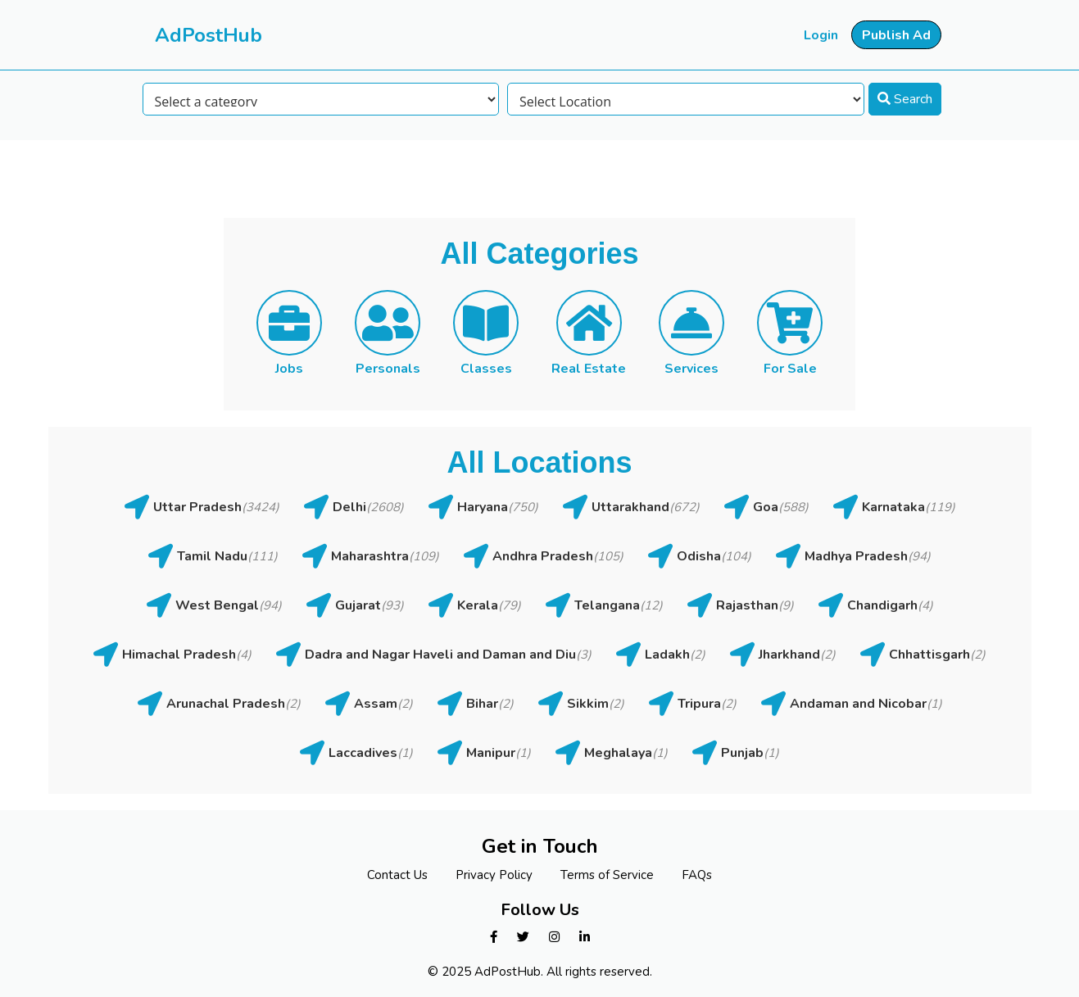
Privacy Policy (494, 875)
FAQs (697, 875)
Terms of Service (607, 875)
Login (821, 35)
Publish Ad (896, 35)
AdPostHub (208, 35)
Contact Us (397, 875)
